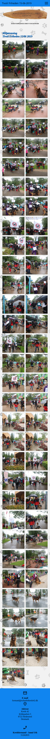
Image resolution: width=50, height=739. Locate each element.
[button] (46, 3)
